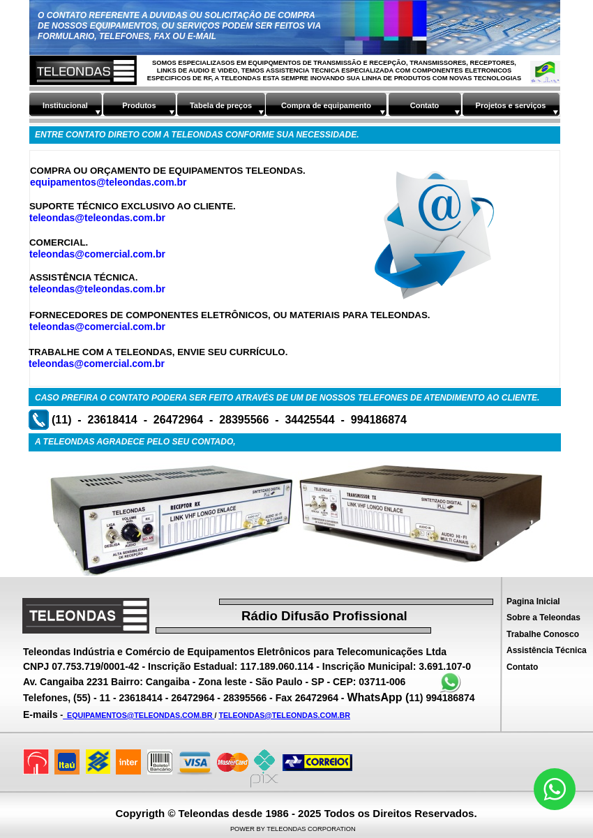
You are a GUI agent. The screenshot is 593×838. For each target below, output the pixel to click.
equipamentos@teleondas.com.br (108, 182)
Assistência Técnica (546, 650)
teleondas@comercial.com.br (97, 254)
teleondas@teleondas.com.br (97, 217)
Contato (522, 667)
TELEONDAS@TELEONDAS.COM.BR (284, 715)
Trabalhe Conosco (542, 634)
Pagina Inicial (533, 601)
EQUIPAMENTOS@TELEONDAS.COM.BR (138, 715)
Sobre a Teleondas (543, 617)
